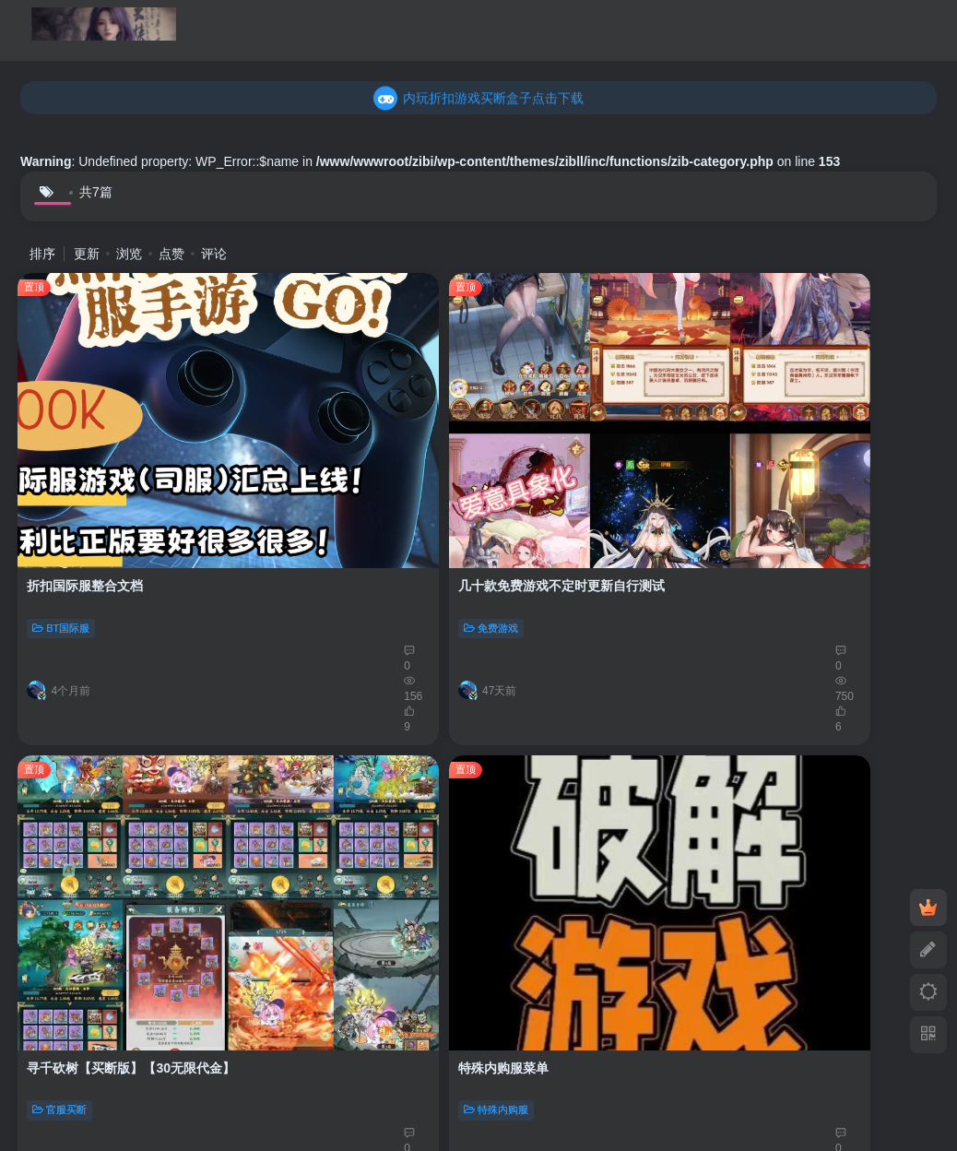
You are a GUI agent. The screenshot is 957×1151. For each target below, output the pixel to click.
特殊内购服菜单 (773, 445)
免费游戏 (295, 487)
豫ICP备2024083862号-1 (395, 1022)
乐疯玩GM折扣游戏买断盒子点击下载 (479, 97)
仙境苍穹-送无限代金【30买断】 (123, 790)
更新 (87, 253)
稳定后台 (528, 832)
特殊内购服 (766, 487)
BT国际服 (63, 487)
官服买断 (528, 487)
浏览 (129, 253)
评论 (214, 253)
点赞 (171, 253)
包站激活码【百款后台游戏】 (579, 790)
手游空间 (264, 1022)
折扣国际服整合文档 (88, 445)
